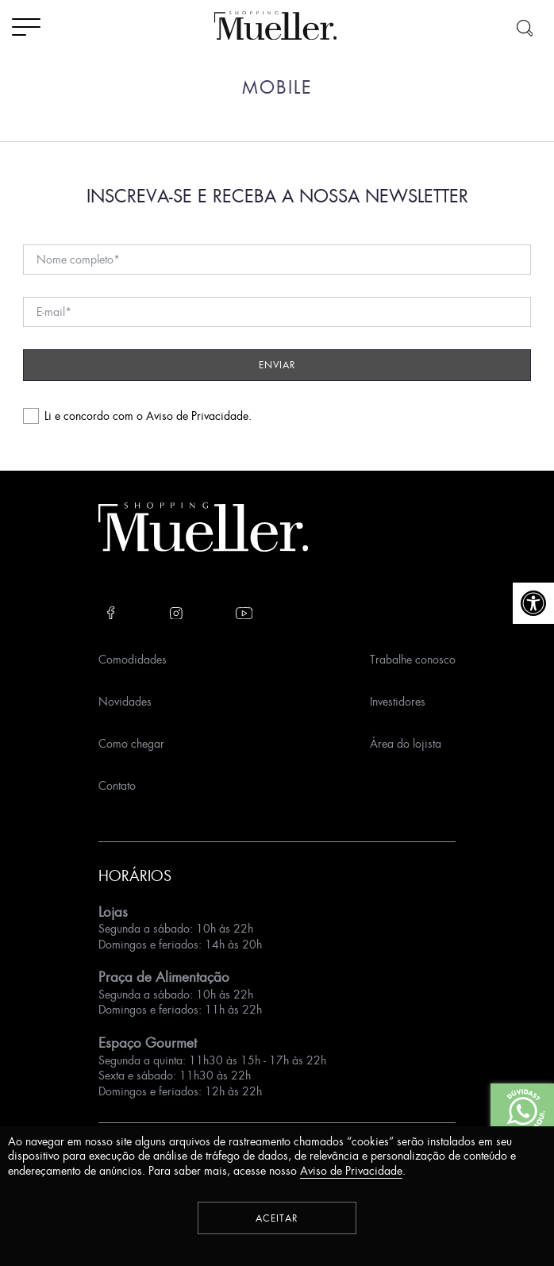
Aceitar (277, 1218)
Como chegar (131, 743)
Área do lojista (405, 743)
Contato (117, 785)
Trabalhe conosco (413, 659)
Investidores (397, 701)
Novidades (125, 701)
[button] (533, 603)
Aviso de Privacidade (197, 415)
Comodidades (132, 659)
